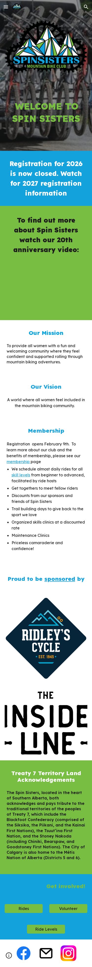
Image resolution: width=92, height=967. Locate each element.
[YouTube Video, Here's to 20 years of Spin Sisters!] (46, 286)
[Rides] (23, 908)
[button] (6, 7)
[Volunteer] (68, 908)
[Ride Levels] (46, 929)
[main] (46, 108)
